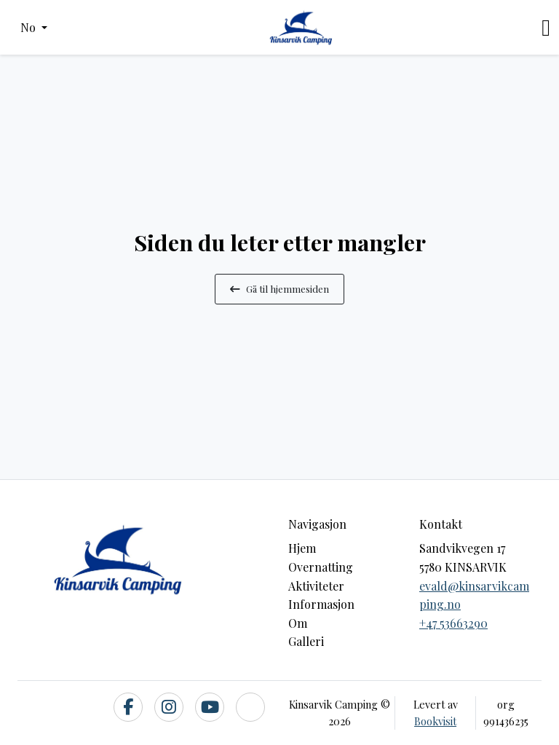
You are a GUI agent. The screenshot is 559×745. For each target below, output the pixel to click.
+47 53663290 (453, 623)
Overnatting (320, 567)
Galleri (306, 641)
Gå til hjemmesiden (279, 288)
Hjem (302, 548)
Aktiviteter (316, 586)
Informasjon (321, 604)
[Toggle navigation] (546, 27)
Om (297, 623)
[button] (33, 27)
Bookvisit (435, 721)
